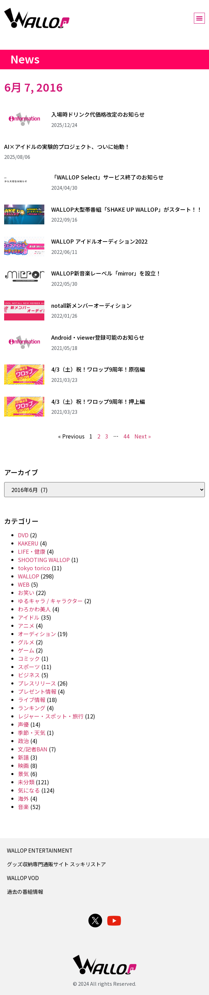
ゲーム (26, 650)
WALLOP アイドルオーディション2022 (99, 241)
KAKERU (28, 543)
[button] (199, 18)
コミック (29, 658)
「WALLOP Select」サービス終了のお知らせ (107, 177)
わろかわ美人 (34, 609)
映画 (23, 765)
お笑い (26, 592)
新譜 (23, 757)
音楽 (23, 807)
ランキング (31, 708)
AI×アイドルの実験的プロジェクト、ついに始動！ (67, 146)
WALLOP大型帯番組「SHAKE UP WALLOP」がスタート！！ (126, 209)
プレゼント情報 (37, 691)
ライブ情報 (31, 699)
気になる (29, 790)
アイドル (29, 617)
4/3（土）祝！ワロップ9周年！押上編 (98, 401)
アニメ (26, 625)
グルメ (26, 642)
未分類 (26, 782)
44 (126, 436)
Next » (142, 436)
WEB (24, 584)
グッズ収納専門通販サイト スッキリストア (56, 864)
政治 (23, 741)
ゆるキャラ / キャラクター (50, 601)
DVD (23, 535)
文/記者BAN (32, 749)
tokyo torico (34, 568)
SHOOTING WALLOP (44, 559)
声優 (23, 724)
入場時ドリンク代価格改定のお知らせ (98, 114)
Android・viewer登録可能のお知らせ (97, 337)
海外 (23, 798)
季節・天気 (31, 732)
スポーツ (29, 667)
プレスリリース (37, 683)
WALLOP (28, 576)
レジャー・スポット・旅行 (51, 716)
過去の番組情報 (25, 891)
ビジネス (29, 675)
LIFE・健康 (31, 551)
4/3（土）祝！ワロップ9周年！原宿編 (98, 369)
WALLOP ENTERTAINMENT (40, 850)
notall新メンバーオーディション (91, 305)
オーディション (37, 634)
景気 (23, 774)
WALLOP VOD (23, 877)
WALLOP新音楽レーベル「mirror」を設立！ (106, 273)
